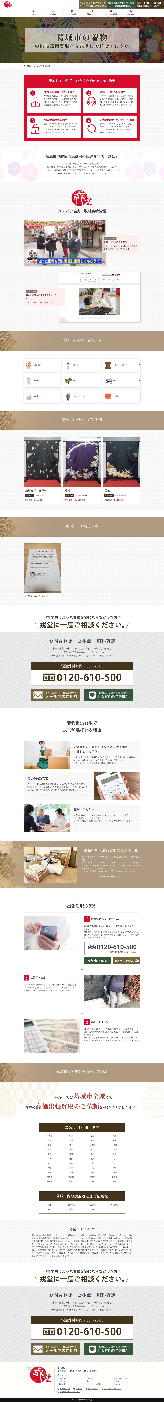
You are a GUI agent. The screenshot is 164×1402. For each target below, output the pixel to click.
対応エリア (75, 1371)
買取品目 (62, 1375)
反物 (116, 1381)
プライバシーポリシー (111, 1389)
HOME (61, 1368)
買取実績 (62, 1371)
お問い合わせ (64, 1389)
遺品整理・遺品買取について (111, 876)
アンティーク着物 (93, 1384)
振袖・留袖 (63, 1378)
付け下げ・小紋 (120, 1378)
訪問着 (89, 1378)
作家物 (117, 1384)
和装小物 (62, 1384)
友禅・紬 (62, 1381)
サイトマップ (92, 1389)
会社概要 (77, 1389)
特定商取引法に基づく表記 (69, 1392)
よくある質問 (90, 1371)
